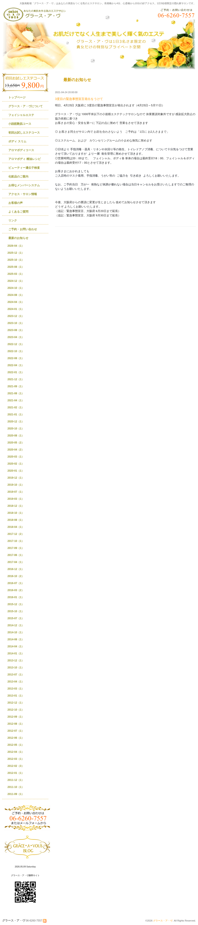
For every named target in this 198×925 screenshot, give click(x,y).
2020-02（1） (15, 463)
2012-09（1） (15, 716)
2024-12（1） (15, 280)
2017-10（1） (15, 541)
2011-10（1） (15, 787)
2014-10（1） (15, 632)
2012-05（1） (15, 744)
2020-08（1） (15, 435)
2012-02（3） (15, 766)
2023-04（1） (15, 337)
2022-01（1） (15, 372)
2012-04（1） (15, 751)
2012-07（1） (15, 730)
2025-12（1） (15, 252)
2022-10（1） (15, 351)
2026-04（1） (15, 245)
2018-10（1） (15, 512)
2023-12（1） (15, 316)
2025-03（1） (15, 273)
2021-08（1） (15, 393)
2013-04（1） (15, 681)
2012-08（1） (15, 723)
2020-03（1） (15, 456)
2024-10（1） (15, 288)
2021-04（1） (15, 400)
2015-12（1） (15, 604)
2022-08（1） (15, 358)
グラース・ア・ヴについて (25, 106)
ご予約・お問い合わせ (22, 229)
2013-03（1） (15, 688)
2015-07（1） (15, 618)
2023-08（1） (15, 330)
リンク (12, 220)
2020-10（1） (15, 428)
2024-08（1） (15, 295)
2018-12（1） (15, 505)
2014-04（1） (15, 646)
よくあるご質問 (18, 211)
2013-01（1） (15, 695)
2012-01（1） (15, 773)
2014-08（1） (15, 639)
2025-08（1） (15, 266)
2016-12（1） (15, 569)
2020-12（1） (15, 421)
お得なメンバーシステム (24, 185)
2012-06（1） (15, 737)
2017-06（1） (15, 555)
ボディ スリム (17, 141)
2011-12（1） (15, 780)
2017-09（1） (15, 548)
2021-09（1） (15, 386)
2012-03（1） (15, 758)
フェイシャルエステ (21, 115)
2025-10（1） (15, 259)
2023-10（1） (15, 323)
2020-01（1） (15, 470)
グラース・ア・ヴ (162, 920)
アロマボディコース (21, 150)
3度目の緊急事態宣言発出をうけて (79, 99)
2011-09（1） (15, 794)
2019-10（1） (15, 484)
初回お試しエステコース (24, 132)
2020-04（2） (15, 449)
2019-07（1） (15, 491)
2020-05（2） (15, 442)
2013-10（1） (15, 667)
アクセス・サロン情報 (22, 194)
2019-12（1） (15, 477)
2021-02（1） (15, 407)
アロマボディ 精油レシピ (24, 159)
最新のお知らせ (18, 238)
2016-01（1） (15, 597)
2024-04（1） (15, 302)
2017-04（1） (15, 562)
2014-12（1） (15, 625)
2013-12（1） (15, 660)
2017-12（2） (15, 534)
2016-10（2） (15, 576)
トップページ (17, 97)
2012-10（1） (15, 709)
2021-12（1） (15, 379)
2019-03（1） (15, 498)
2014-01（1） (15, 653)
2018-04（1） (15, 527)
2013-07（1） (15, 674)
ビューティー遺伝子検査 (24, 167)
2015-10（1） (15, 611)
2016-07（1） (15, 583)
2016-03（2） (15, 590)
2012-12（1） (15, 702)
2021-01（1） (15, 414)
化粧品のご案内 (18, 176)
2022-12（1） (15, 344)
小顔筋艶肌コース (19, 123)
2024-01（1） (15, 309)
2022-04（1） (15, 365)
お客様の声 (15, 203)
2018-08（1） (15, 519)
